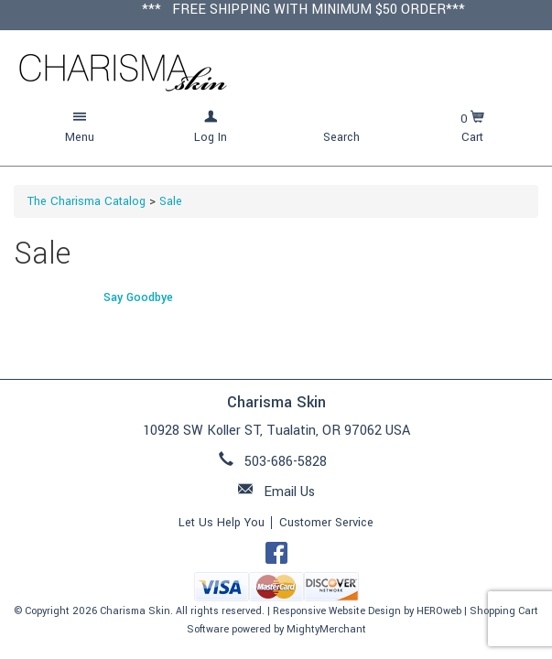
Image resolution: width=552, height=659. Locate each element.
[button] (80, 128)
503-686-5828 (285, 461)
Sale (170, 201)
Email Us (289, 492)
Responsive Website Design (337, 611)
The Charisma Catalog (86, 201)
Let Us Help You (222, 522)
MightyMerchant (326, 629)
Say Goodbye (138, 297)
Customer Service (326, 522)
